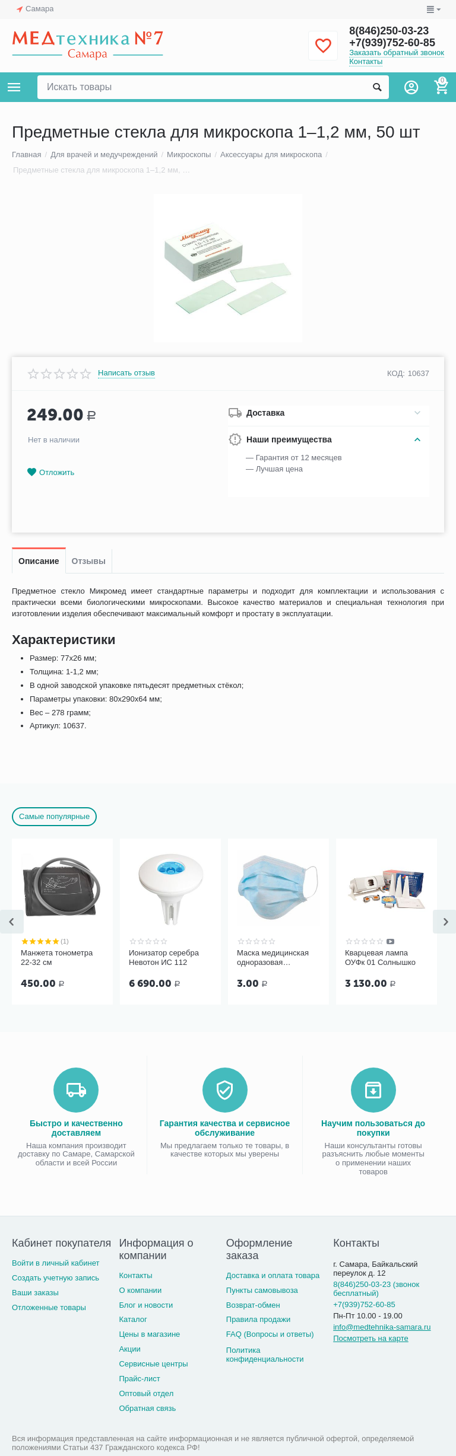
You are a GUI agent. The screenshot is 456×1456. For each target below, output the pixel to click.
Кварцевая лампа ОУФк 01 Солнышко (380, 957)
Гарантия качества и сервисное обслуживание (225, 1128)
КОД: (396, 373)
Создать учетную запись (55, 1277)
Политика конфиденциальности (265, 1354)
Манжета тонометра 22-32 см (57, 957)
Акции (129, 1349)
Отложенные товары (49, 1307)
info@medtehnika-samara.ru (381, 1327)
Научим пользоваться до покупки (373, 1128)
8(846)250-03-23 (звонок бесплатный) (376, 1289)
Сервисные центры (153, 1363)
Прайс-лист (139, 1378)
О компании (140, 1290)
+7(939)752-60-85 (392, 43)
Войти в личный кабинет (56, 1263)
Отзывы (89, 561)
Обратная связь (147, 1408)
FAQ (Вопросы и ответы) (270, 1334)
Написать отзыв (126, 373)
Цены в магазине (149, 1334)
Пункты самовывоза (262, 1290)
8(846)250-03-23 (389, 31)
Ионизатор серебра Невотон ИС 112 (164, 957)
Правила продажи (258, 1319)
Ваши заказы (35, 1292)
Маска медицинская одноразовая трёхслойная (273, 957)
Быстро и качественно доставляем (76, 1128)
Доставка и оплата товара (272, 1275)
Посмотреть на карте (370, 1338)
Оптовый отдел (146, 1393)
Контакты (365, 61)
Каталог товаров (14, 87)
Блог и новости (146, 1305)
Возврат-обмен (253, 1305)
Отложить (50, 472)
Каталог (133, 1319)
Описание (38, 561)
